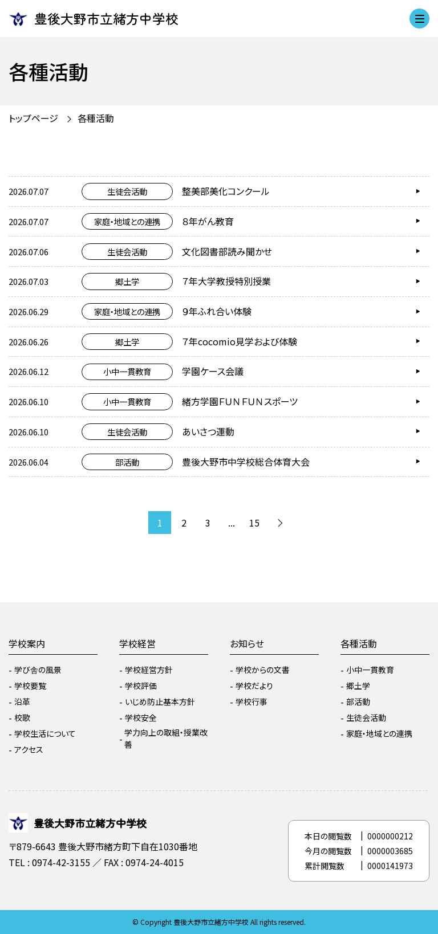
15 (254, 522)
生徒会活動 (366, 717)
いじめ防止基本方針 (160, 701)
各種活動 (96, 118)
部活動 (358, 701)
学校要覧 (30, 685)
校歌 (22, 717)
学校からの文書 (263, 669)
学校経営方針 (149, 669)
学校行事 (251, 701)
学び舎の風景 (38, 669)
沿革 (22, 701)
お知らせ (247, 643)
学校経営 (137, 643)
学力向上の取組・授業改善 (166, 738)
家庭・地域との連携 (379, 733)
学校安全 (141, 717)
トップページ (33, 118)
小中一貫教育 (370, 669)
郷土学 (358, 685)
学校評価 (141, 685)
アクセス (28, 749)
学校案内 (27, 643)
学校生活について (45, 733)
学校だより (254, 685)
